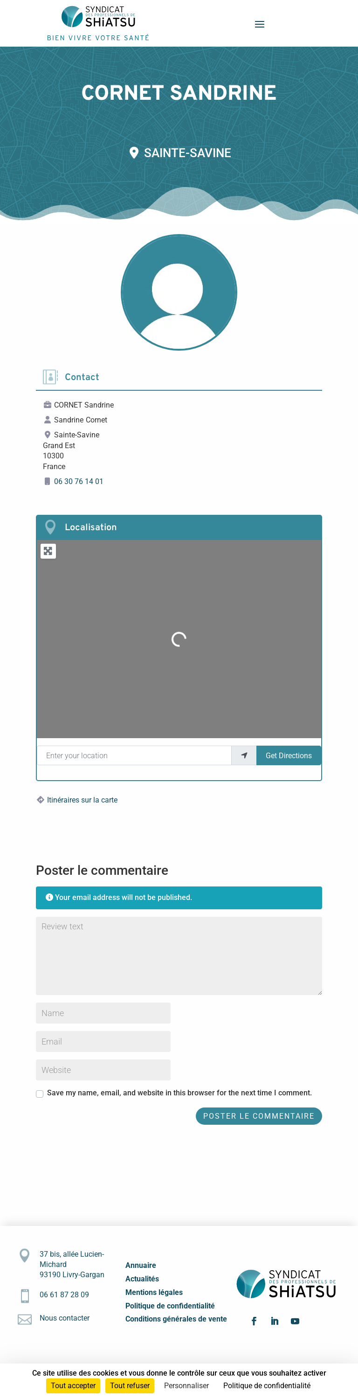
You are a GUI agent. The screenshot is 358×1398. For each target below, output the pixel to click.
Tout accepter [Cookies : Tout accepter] (73, 1385)
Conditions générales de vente (176, 1319)
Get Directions (289, 755)
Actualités (142, 1278)
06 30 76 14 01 (78, 481)
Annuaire (140, 1265)
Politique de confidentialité (170, 1305)
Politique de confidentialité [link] (266, 1385)
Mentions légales (154, 1292)
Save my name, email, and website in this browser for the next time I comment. (179, 1092)
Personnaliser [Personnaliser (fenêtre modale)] (186, 1385)
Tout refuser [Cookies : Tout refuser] (130, 1385)
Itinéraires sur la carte (82, 800)
